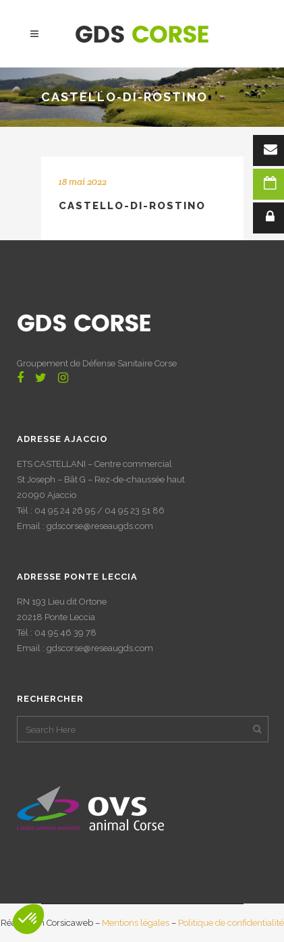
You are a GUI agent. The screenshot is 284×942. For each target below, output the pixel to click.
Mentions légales (135, 923)
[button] (28, 919)
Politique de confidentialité (231, 923)
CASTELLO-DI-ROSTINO (132, 206)
